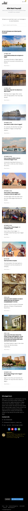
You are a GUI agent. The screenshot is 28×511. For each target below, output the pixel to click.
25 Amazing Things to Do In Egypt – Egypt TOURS (13, 374)
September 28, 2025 (8, 156)
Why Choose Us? (11, 507)
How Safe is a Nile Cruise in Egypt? (13, 124)
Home (3, 506)
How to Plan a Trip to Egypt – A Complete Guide (12, 227)
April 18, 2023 (6, 297)
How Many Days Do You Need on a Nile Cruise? (13, 90)
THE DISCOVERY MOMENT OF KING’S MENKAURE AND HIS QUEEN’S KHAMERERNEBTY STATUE (13, 300)
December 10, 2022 (7, 372)
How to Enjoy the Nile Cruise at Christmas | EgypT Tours (12, 158)
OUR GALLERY (22, 506)
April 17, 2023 (6, 333)
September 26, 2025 (8, 225)
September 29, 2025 (8, 122)
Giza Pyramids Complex (10, 260)
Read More (7, 65)
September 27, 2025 (8, 190)
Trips (7, 506)
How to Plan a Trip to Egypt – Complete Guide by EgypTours (12, 193)
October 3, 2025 (7, 53)
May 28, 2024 (6, 258)
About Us (5, 507)
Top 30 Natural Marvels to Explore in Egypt (13, 56)
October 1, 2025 (7, 88)
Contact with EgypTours (13, 506)
